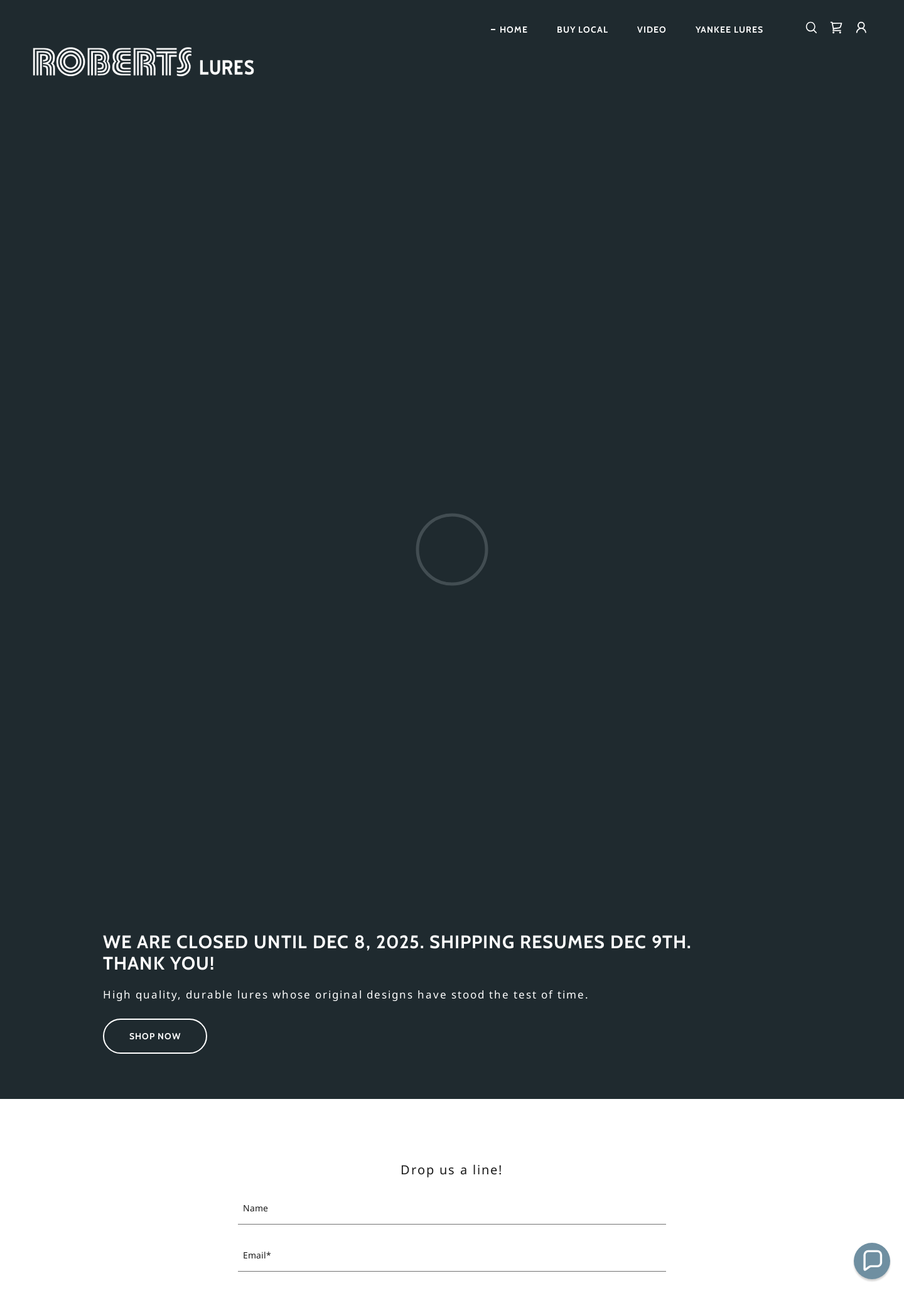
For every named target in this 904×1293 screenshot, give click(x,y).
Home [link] (514, 29)
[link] (148, 25)
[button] (861, 27)
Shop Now (155, 1036)
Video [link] (652, 29)
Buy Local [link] (582, 29)
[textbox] (452, 1209)
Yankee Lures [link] (729, 29)
